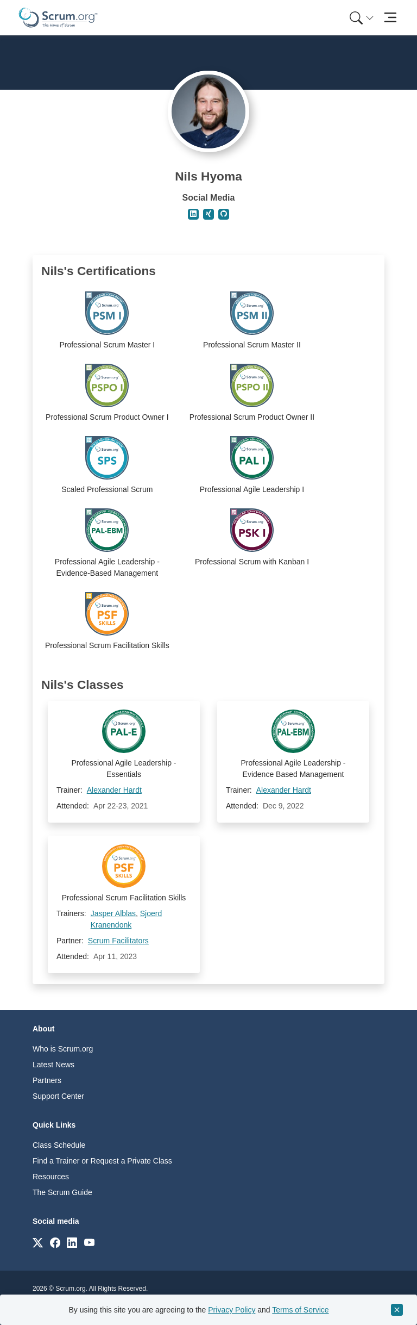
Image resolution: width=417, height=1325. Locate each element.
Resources (51, 1176)
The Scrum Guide (62, 1192)
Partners (47, 1080)
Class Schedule (59, 1145)
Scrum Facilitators (118, 940)
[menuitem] (361, 17)
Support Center (58, 1096)
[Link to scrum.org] (38, 1242)
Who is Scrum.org (63, 1048)
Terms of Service (300, 1309)
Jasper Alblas (113, 913)
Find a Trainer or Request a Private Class (102, 1160)
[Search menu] (362, 17)
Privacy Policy (231, 1309)
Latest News (53, 1064)
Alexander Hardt (114, 790)
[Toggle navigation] (390, 17)
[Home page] (58, 17)
